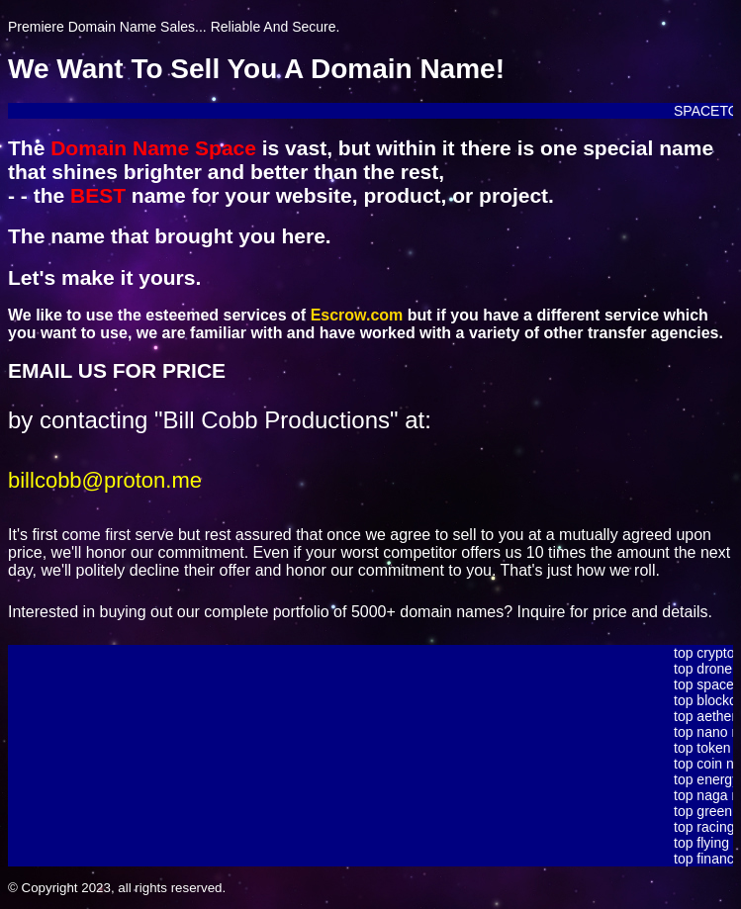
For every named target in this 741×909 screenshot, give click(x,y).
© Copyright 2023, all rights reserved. (117, 887)
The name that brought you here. (169, 236)
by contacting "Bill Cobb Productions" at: (219, 420)
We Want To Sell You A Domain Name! (256, 68)
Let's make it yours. (104, 277)
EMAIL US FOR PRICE (117, 370)
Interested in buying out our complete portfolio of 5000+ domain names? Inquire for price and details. (360, 611)
